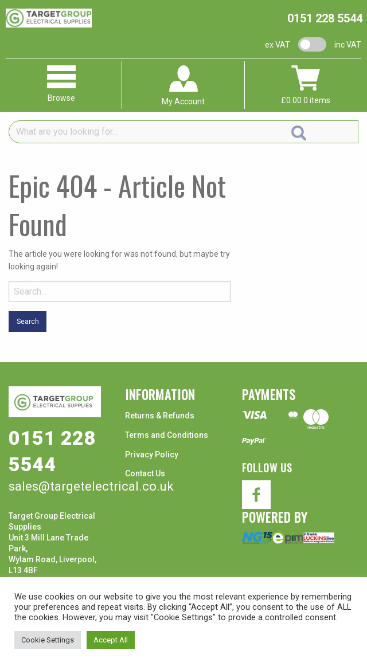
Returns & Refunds (159, 415)
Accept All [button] (110, 640)
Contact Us (145, 473)
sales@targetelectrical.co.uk (91, 486)
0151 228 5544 (324, 18)
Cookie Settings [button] (47, 640)
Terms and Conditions (166, 435)
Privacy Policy (151, 454)
